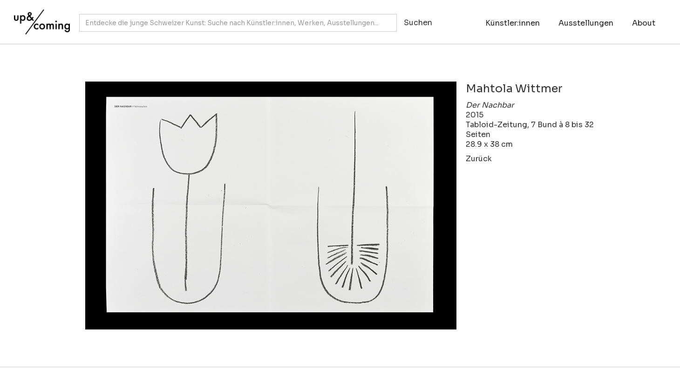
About (643, 23)
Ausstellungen (585, 23)
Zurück (479, 159)
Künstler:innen (512, 23)
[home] (39, 17)
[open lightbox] (271, 205)
